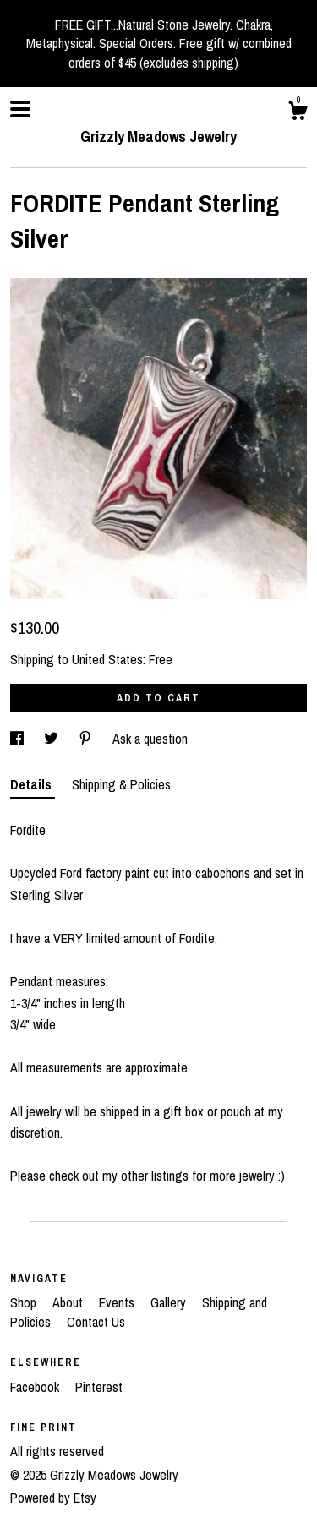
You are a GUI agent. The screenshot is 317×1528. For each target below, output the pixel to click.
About (69, 1302)
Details (32, 784)
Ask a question (150, 738)
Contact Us (96, 1321)
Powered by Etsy (53, 1497)
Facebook (36, 1387)
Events (118, 1302)
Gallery (169, 1302)
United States (107, 659)
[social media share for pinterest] (87, 738)
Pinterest (99, 1387)
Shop (25, 1302)
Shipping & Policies (121, 784)
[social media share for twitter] (53, 738)
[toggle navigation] (20, 109)
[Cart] (297, 113)
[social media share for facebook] (18, 738)
